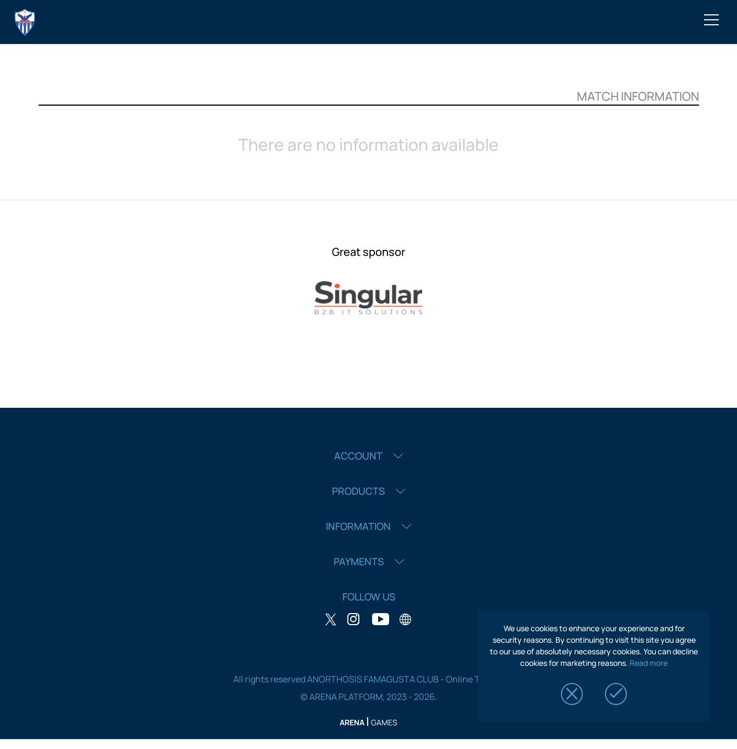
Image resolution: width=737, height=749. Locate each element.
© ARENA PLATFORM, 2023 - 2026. (369, 697)
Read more (649, 663)
